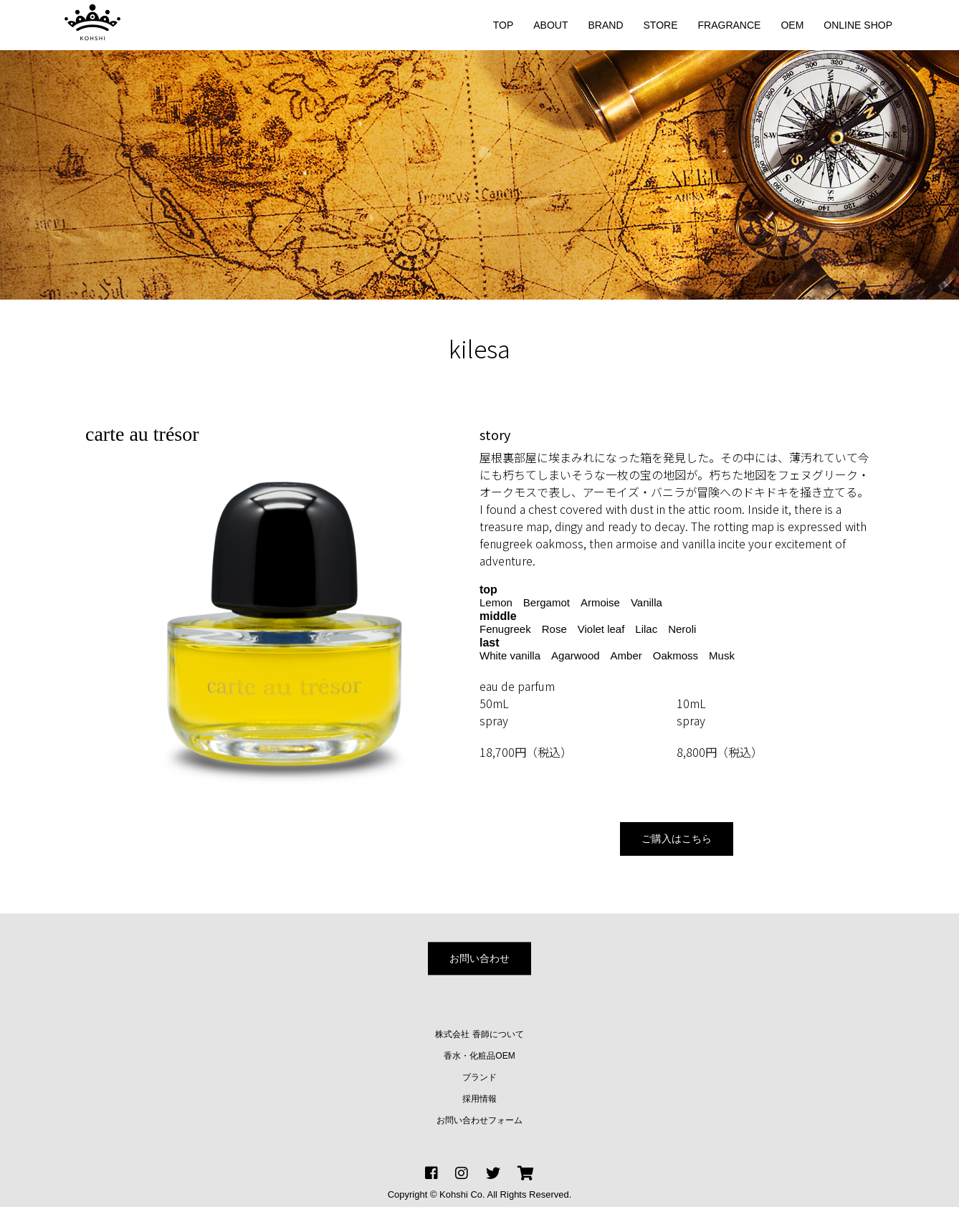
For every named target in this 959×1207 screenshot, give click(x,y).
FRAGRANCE (729, 25)
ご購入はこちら (676, 838)
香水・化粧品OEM (479, 1056)
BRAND (606, 25)
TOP (503, 25)
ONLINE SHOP (858, 25)
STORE (661, 25)
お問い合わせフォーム (479, 1120)
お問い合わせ (479, 958)
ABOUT (550, 25)
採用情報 (479, 1099)
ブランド (479, 1077)
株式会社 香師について (479, 1034)
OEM (792, 25)
